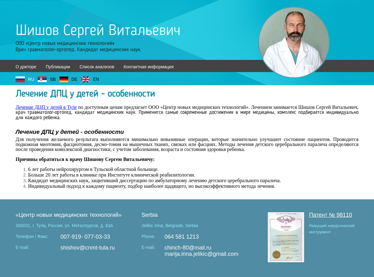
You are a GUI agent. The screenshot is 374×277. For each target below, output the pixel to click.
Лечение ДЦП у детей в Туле (46, 107)
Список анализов (96, 66)
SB (53, 79)
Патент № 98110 (330, 215)
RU (31, 79)
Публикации (58, 66)
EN (96, 79)
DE (74, 79)
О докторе (26, 66)
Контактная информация (148, 66)
